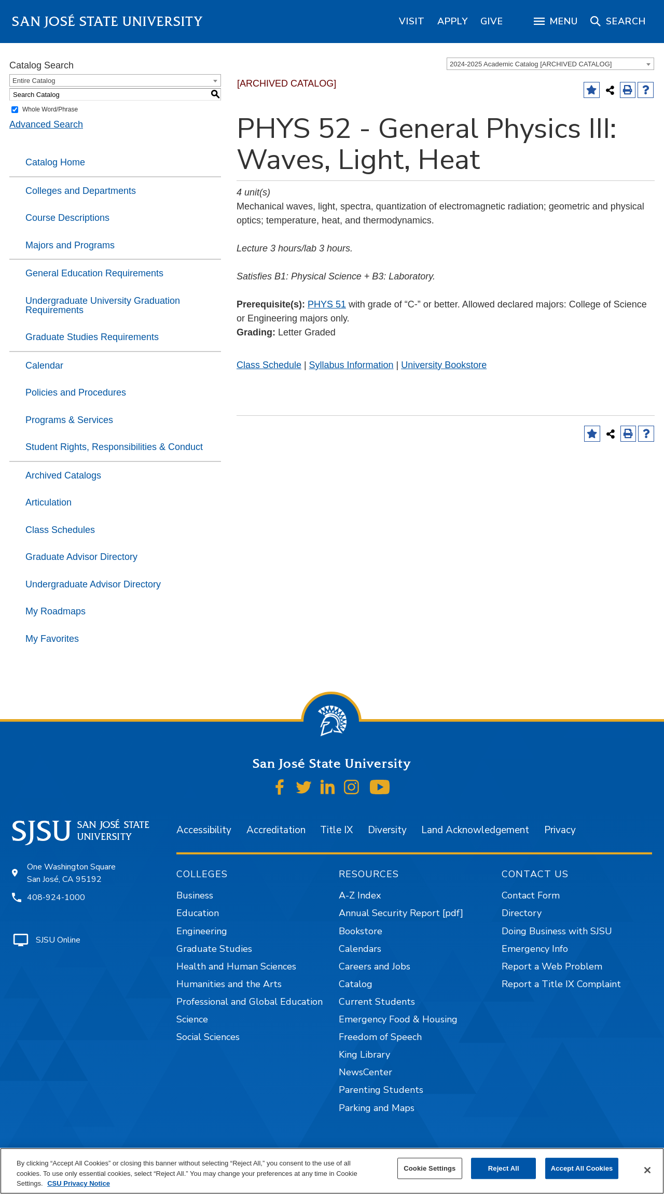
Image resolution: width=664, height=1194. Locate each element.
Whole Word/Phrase (50, 109)
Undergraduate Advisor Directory (93, 584)
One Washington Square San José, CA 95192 (71, 873)
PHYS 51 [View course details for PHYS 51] (327, 304)
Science (192, 1019)
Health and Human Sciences (236, 966)
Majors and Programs (70, 245)
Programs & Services (69, 420)
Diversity (387, 830)
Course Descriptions (67, 218)
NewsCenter (365, 1072)
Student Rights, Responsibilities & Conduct (114, 447)
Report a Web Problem (552, 966)
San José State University (107, 21)
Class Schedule (269, 365)
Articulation (48, 502)
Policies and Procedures (75, 392)
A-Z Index (360, 895)
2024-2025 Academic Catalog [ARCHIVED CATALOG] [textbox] (531, 64)
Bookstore (360, 931)
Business (194, 895)
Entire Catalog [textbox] (33, 81)
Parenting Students (381, 1090)
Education (197, 913)
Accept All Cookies (582, 1168)
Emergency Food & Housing (398, 1019)
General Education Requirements (94, 273)
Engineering (201, 931)
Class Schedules (60, 530)
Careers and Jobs (374, 966)
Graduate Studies (214, 949)
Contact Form (531, 895)
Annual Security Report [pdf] (401, 913)
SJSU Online (58, 940)
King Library (364, 1054)
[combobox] (550, 64)
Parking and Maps (376, 1108)
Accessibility (203, 830)
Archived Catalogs (63, 475)
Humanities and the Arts (229, 984)
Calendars (360, 949)
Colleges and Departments (80, 191)
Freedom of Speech (380, 1037)
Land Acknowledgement (475, 830)
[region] (412, 21)
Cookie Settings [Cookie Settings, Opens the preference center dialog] (429, 1168)
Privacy (560, 830)
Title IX (336, 830)
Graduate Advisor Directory (81, 557)
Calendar (44, 365)
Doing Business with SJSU (557, 931)
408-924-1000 (56, 897)
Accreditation (276, 830)
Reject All (503, 1168)
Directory (522, 913)
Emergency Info (535, 949)
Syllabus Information (351, 365)
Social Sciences (208, 1037)
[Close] (647, 1170)
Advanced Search (46, 124)
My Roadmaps (55, 611)
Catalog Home (55, 162)
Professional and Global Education (249, 1001)
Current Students (377, 1001)
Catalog (355, 984)
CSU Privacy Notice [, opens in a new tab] (78, 1183)
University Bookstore (444, 365)
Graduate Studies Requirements (92, 337)
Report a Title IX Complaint (561, 984)
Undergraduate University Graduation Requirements (102, 305)
